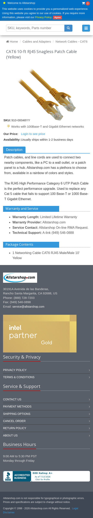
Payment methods (17, 406)
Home (12, 41)
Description (14, 149)
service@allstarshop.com (28, 306)
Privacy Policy (43, 17)
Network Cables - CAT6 (71, 41)
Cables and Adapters (37, 41)
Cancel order (14, 421)
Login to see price (33, 134)
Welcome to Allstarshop (21, 2)
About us (10, 435)
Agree (57, 17)
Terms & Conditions (18, 377)
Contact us (12, 399)
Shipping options (16, 413)
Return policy (14, 428)
